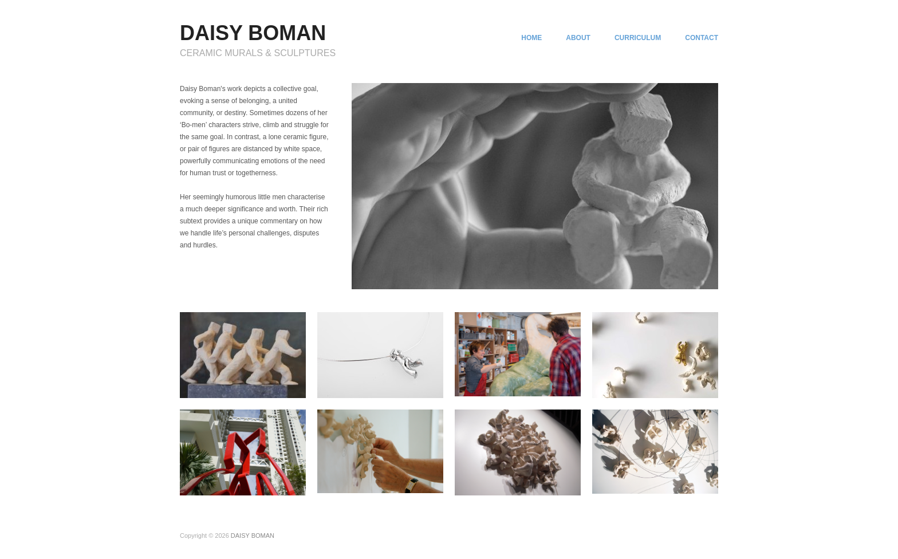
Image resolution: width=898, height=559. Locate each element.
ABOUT (578, 37)
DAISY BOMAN (253, 33)
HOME (531, 37)
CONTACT (701, 37)
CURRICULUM (638, 37)
